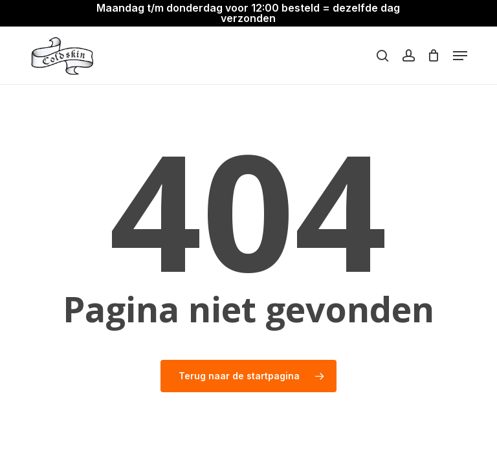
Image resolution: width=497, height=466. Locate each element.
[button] (460, 55)
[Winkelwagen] (434, 55)
